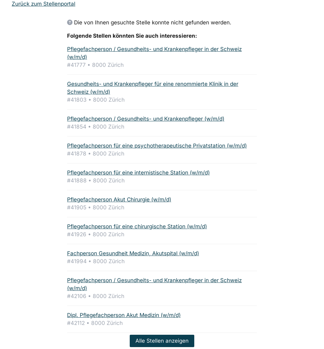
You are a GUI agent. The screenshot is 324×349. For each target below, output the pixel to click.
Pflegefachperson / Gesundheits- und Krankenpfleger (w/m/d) (145, 119)
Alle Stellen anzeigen (162, 341)
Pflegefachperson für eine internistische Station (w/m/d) (138, 172)
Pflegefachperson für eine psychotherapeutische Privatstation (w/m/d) (157, 146)
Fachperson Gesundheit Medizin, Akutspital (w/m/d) (133, 253)
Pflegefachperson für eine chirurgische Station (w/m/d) (137, 226)
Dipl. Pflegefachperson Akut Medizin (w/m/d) (124, 315)
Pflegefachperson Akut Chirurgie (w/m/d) (119, 199)
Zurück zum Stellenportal (43, 4)
